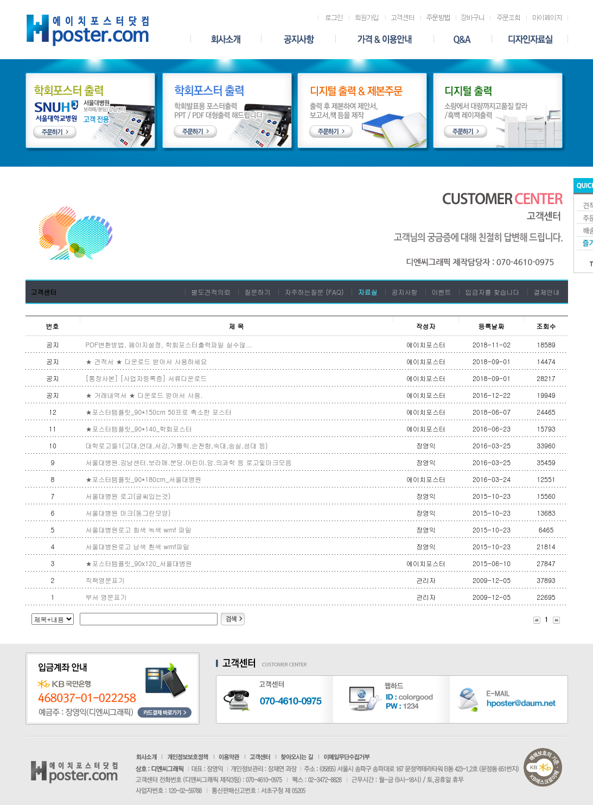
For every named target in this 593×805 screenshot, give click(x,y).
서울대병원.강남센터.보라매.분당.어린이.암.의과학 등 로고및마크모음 (189, 462)
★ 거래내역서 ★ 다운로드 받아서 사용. (144, 395)
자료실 (368, 291)
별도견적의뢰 (210, 291)
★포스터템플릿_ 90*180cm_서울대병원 (145, 479)
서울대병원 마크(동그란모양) (128, 512)
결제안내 (547, 291)
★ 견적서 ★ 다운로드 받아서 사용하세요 (146, 361)
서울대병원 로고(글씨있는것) (128, 495)
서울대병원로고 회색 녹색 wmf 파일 (139, 529)
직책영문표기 (105, 580)
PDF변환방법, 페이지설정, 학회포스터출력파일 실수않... (169, 344)
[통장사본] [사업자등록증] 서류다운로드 (146, 378)
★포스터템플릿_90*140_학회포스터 (139, 428)
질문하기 (257, 291)
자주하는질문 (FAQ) (313, 291)
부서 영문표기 (106, 596)
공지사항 (405, 291)
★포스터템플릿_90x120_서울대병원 (139, 563)
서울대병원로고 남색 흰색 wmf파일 (137, 546)
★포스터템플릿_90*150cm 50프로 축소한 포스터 (159, 411)
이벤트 (441, 291)
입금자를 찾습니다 (493, 291)
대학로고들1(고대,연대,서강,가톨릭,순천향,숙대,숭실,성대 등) (177, 445)
